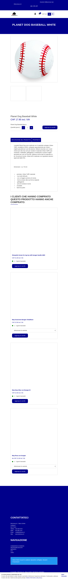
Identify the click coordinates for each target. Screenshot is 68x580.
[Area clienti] (35, 14)
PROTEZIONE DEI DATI (17, 547)
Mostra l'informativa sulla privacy (34, 577)
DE (31, 6)
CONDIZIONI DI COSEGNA (17, 546)
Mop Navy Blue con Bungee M (21, 390)
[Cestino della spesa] (40, 14)
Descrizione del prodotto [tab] (21, 140)
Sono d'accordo (64, 575)
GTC (12, 551)
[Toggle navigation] (52, 14)
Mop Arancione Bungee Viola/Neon (22, 319)
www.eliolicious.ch (19, 534)
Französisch (15, 562)
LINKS (12, 552)
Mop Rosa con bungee (19, 455)
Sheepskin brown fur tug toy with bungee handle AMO (28, 255)
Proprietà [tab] (36, 140)
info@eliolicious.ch (20, 532)
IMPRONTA (13, 549)
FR (34, 6)
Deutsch (45, 560)
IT (37, 6)
